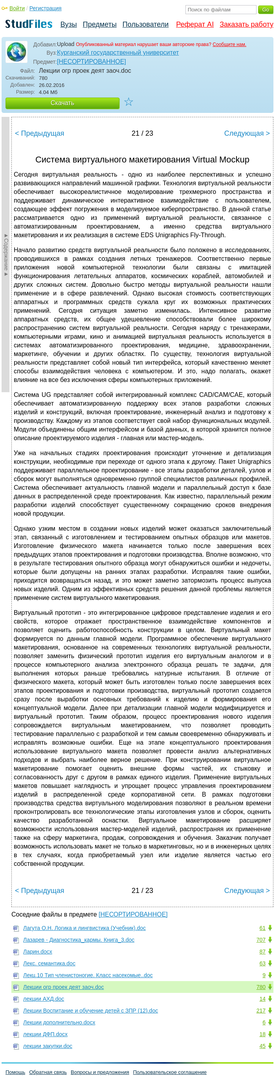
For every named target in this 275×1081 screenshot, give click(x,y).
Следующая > (247, 133)
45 (262, 1046)
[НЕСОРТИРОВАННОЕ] (91, 61)
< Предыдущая (39, 133)
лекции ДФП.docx (45, 1034)
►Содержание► (6, 254)
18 (262, 1034)
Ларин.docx (37, 951)
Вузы (68, 24)
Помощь (15, 1072)
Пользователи (146, 24)
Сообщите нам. (229, 44)
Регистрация (45, 8)
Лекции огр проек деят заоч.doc (63, 987)
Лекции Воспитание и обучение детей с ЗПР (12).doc (90, 1010)
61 (262, 928)
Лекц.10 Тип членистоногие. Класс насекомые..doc (88, 975)
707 (261, 940)
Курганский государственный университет (118, 52)
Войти (17, 8)
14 (262, 999)
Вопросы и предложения (100, 1072)
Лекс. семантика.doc (49, 963)
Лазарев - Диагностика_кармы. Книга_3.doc (78, 940)
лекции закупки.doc (47, 1046)
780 (261, 987)
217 (261, 1010)
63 (262, 963)
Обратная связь (48, 1072)
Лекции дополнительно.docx (59, 1022)
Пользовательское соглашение (170, 1072)
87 (262, 951)
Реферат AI (195, 24)
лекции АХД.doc (43, 999)
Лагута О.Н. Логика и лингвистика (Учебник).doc (84, 928)
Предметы (100, 24)
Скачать (62, 103)
